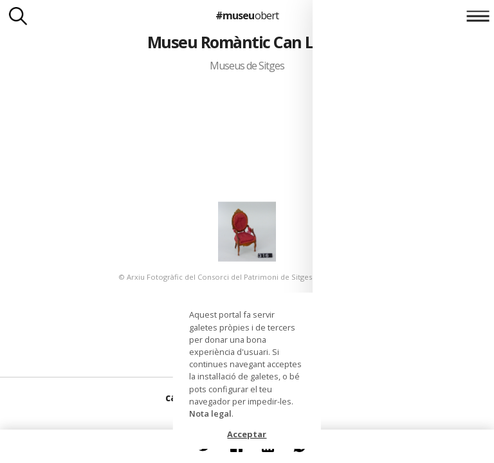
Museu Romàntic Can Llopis (247, 42)
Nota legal (210, 413)
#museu (246, 15)
